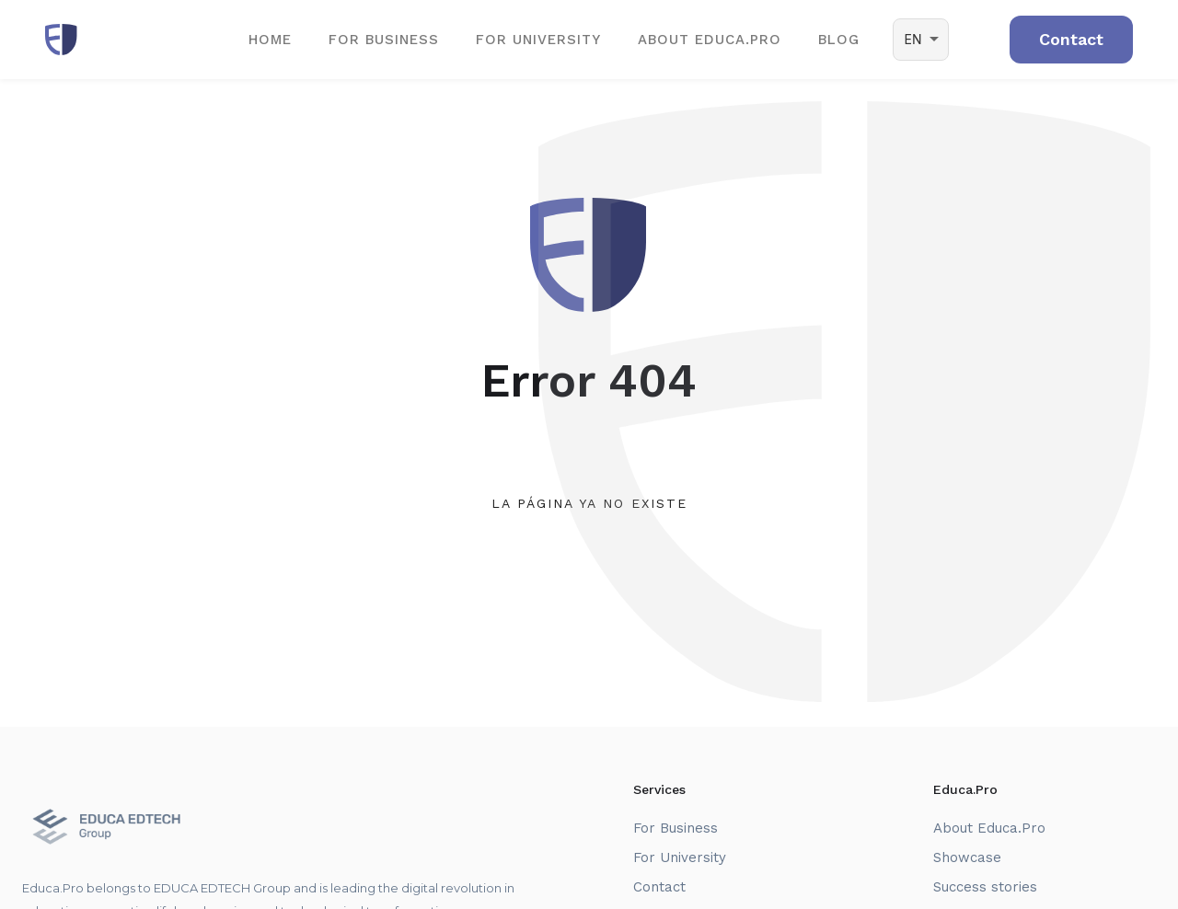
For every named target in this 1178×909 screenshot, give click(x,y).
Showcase (967, 857)
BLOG (839, 39)
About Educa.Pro (989, 828)
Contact (659, 887)
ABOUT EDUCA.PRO (709, 39)
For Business (384, 39)
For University (538, 39)
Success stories (985, 887)
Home (270, 39)
